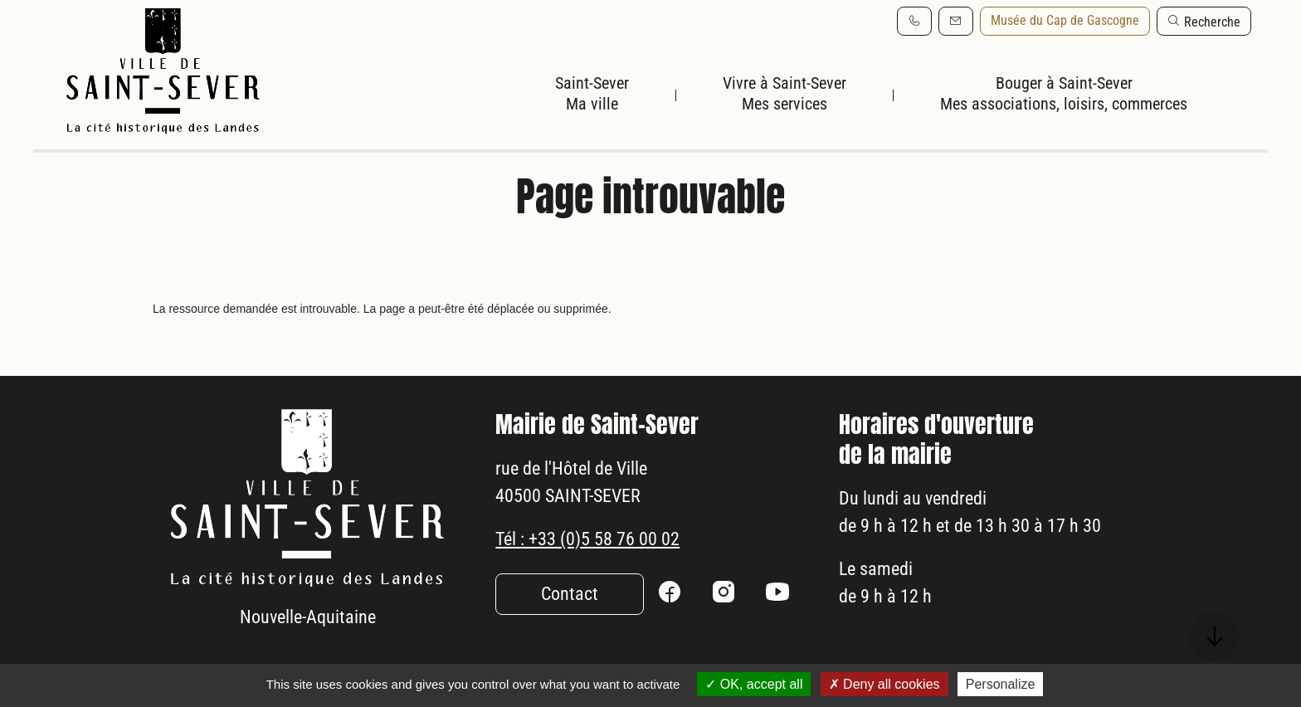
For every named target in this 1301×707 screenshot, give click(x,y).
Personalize (1000, 684)
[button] (1204, 21)
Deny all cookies (884, 684)
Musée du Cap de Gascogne (1065, 20)
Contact (569, 604)
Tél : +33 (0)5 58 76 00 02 (598, 546)
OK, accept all (753, 684)
